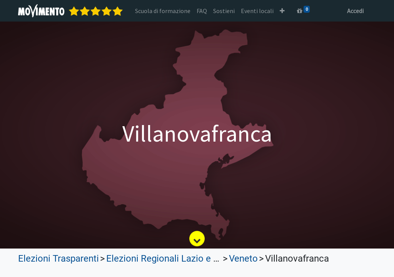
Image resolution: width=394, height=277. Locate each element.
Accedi (355, 11)
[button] (282, 10)
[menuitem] (163, 10)
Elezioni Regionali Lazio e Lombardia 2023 (193, 258)
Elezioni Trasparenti (58, 258)
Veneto (243, 258)
